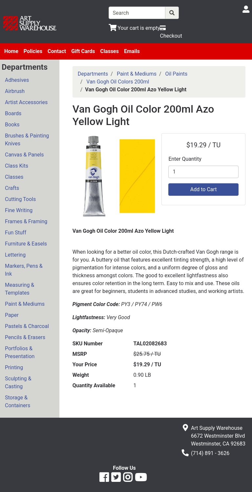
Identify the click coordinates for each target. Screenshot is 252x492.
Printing (14, 367)
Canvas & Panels (24, 155)
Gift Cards (83, 51)
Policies (33, 51)
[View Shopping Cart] (134, 28)
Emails (132, 51)
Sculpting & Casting (18, 382)
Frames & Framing (26, 221)
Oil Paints (176, 74)
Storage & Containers (17, 401)
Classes (109, 51)
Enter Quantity (184, 159)
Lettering (15, 255)
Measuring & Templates (19, 289)
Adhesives (17, 80)
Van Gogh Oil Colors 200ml (117, 82)
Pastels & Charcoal (27, 326)
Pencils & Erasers (25, 337)
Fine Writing (18, 210)
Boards (13, 113)
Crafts (12, 188)
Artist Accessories (26, 102)
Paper (12, 315)
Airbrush (15, 91)
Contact (57, 51)
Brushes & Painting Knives (27, 140)
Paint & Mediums (25, 304)
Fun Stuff (15, 232)
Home (11, 51)
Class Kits (16, 166)
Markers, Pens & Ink (24, 270)
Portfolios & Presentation (19, 352)
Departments (93, 74)
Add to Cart (203, 189)
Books (12, 124)
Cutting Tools (20, 199)
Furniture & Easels (26, 244)
